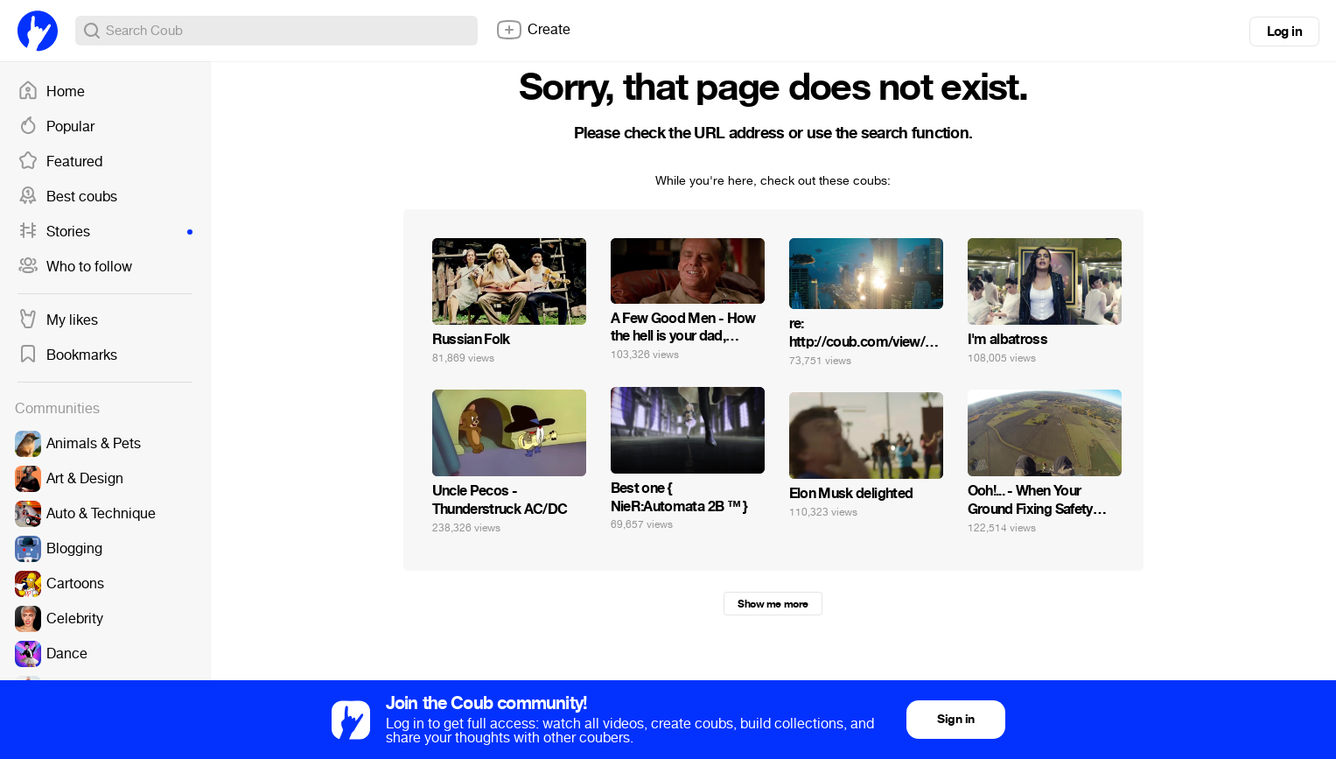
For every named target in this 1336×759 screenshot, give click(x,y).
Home (51, 92)
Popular (55, 127)
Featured (59, 162)
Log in (1284, 31)
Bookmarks (67, 355)
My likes (57, 320)
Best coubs (67, 197)
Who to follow (74, 267)
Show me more (773, 604)
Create (532, 30)
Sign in (955, 719)
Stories (104, 232)
